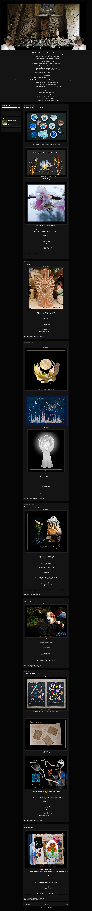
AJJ (46, 241)
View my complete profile (13, 124)
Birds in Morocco (43, 84)
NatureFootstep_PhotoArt (46, 246)
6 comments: (41, 498)
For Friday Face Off (46, 315)
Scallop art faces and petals (33, 108)
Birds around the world (23, 80)
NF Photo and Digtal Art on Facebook (52, 100)
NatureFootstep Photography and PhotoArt (47, 63)
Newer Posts (27, 904)
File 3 (49, 65)
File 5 (55, 65)
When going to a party (31, 507)
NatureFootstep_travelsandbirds (46, 247)
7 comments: (41, 898)
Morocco (55, 84)
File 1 (43, 65)
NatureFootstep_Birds (46, 248)
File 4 (52, 65)
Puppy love (27, 601)
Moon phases (28, 345)
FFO (49, 241)
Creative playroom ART (55, 69)
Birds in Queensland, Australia (41, 86)
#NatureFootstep (38, 257)
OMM (48, 578)
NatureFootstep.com (55, 53)
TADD (43, 241)
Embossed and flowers (32, 674)
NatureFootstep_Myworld (46, 244)
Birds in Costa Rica (42, 82)
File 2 (46, 65)
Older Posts (65, 904)
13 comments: (42, 820)
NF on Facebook (39, 100)
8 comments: (42, 255)
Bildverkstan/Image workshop (44, 69)
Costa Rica (56, 82)
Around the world (65, 80)
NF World (57, 72)
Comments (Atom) (48, 907)
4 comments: (41, 336)
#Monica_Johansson (31, 257)
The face (27, 264)
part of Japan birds (74, 80)
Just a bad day (29, 827)
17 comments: (42, 593)
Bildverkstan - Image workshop (47, 68)
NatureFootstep (12, 120)
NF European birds (40, 77)
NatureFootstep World (42, 72)
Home (46, 904)
